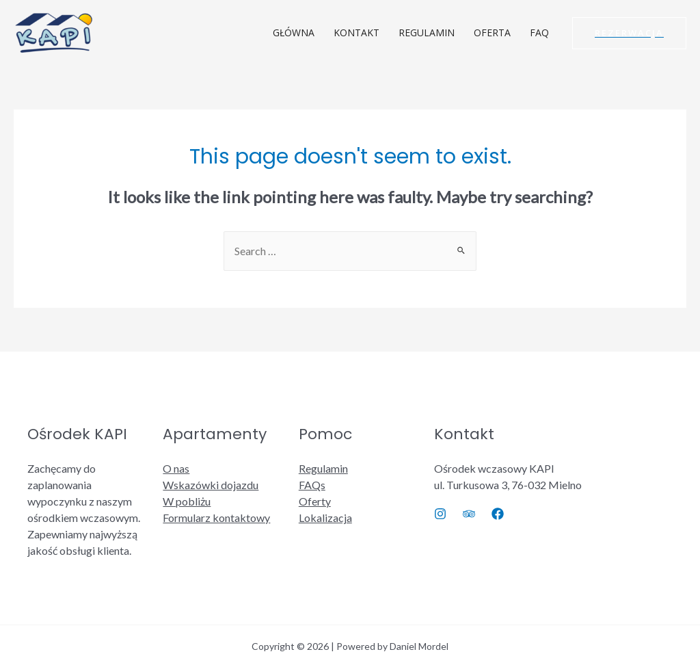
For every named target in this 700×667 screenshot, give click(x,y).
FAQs (312, 484)
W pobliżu (187, 501)
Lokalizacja (325, 517)
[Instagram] (440, 514)
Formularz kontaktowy (216, 517)
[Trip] (469, 514)
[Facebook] (498, 514)
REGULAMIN (427, 32)
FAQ (539, 32)
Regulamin (323, 468)
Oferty (315, 501)
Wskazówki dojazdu (210, 484)
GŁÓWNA (293, 32)
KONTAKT (356, 32)
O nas (176, 468)
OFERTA (492, 32)
